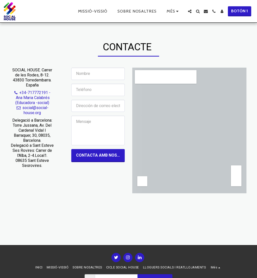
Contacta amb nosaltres (100, 155)
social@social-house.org (32, 110)
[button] (190, 11)
